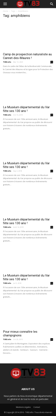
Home (5, 11)
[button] (52, 4)
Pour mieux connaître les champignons (20, 333)
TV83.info (7, 62)
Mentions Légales (23, 407)
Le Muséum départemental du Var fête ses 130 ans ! (26, 109)
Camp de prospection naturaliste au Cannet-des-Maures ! (27, 56)
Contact (36, 407)
